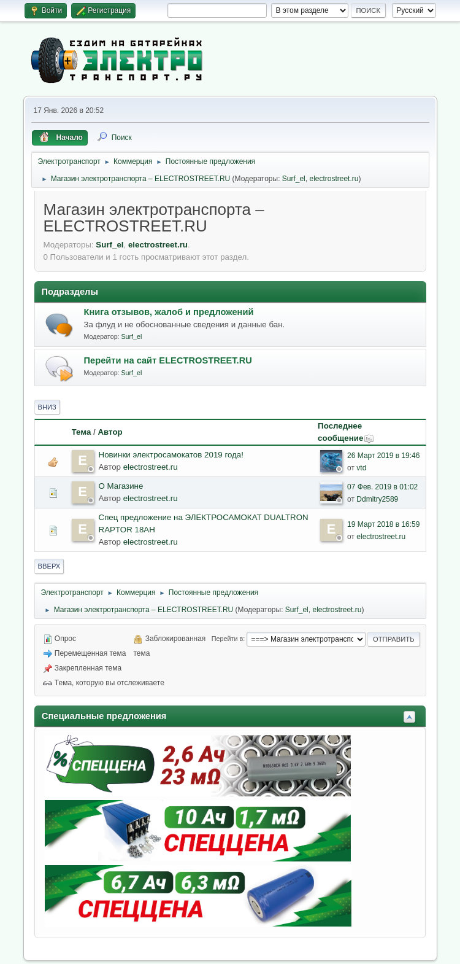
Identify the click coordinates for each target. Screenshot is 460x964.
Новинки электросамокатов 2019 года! (171, 454)
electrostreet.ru (333, 178)
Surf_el (293, 178)
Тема (81, 432)
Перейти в (227, 638)
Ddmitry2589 (377, 499)
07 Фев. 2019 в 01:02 (382, 487)
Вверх (49, 566)
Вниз (47, 407)
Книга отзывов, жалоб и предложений (169, 312)
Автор (110, 432)
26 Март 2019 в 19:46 (383, 455)
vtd (361, 468)
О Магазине (121, 486)
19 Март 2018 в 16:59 (383, 524)
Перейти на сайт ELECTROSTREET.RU (168, 360)
